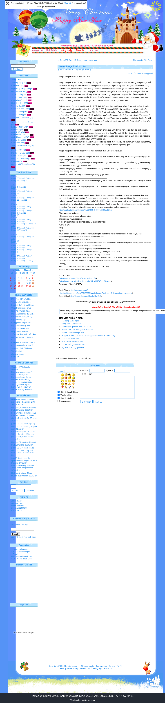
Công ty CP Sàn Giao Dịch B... (24, 342)
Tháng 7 (14, 178)
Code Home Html (18, 137)
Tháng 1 (14, 191)
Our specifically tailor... (20, 375)
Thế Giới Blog (17, 114)
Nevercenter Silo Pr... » (142, 60)
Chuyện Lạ (15, 86)
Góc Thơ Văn (16, 91)
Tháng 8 (21, 178)
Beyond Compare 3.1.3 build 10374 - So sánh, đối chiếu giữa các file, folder (23, 434)
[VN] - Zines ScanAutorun (72, 341)
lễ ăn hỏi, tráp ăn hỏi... (20, 311)
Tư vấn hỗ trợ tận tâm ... (21, 302)
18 (19, 283)
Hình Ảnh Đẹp (17, 103)
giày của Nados (17, 354)
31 (15, 288)
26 (22, 286)
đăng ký (68, 3)
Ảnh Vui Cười (16, 100)
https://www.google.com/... (22, 372)
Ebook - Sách (16, 156)
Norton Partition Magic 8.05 (73, 333)
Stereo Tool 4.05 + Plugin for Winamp (77, 330)
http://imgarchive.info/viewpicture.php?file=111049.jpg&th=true (85, 281)
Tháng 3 (29, 206)
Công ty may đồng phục (21, 308)
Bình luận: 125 (17, 503)
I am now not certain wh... (22, 387)
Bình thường (142, 73)
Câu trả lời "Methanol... (20, 367)
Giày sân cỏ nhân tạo (20, 331)
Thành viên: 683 (17, 506)
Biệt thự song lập (18, 320)
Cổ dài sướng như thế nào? (73, 344)
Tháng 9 (14, 213)
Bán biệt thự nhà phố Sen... (22, 305)
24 (15, 286)
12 (22, 281)
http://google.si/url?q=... (21, 377)
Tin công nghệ (17, 83)
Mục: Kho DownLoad (88, 60)
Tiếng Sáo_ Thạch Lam (71, 324)
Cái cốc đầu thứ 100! (70, 339)
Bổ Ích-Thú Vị (17, 140)
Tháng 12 (23, 180)
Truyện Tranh (16, 97)
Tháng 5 (21, 209)
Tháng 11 (15, 180)
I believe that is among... (21, 379)
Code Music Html (18, 135)
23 (11, 286)
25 (19, 286)
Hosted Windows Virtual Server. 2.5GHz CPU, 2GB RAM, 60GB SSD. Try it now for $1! (82, 695)
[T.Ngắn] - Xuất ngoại (70, 321)
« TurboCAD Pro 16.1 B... (68, 60)
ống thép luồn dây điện (20, 326)
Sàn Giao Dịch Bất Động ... (22, 348)
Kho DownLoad (17, 109)
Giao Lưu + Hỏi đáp (19, 158)
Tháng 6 (14, 211)
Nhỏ (151, 73)
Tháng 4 (14, 187)
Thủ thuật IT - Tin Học (20, 117)
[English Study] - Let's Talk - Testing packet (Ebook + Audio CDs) (88, 336)
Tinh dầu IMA (16, 351)
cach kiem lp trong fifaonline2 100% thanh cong (23, 467)
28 (30, 286)
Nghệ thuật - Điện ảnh (20, 88)
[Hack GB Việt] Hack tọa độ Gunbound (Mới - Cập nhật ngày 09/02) (22, 450)
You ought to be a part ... (21, 384)
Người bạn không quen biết (73, 347)
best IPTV (15, 357)
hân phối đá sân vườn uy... (22, 317)
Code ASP (15, 130)
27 (27, 286)
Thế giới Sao (16, 106)
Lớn (134, 73)
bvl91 (87, 69)
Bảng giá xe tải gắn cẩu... (22, 323)
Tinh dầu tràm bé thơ (20, 328)
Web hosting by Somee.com (82, 700)
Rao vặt (14, 161)
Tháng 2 (21, 198)
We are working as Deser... (22, 389)
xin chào (14, 370)
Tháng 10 (29, 178)
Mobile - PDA (16, 150)
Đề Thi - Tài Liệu (18, 153)
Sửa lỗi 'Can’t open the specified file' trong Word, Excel (24, 459)
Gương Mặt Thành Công (21, 164)
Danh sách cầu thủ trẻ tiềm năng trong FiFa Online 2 (22, 401)
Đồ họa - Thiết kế (18, 127)
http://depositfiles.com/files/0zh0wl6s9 (85, 296)
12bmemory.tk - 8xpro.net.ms (94, 666)
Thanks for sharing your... (21, 382)
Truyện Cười (16, 94)
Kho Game (15, 143)
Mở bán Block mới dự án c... (23, 314)
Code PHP (15, 132)
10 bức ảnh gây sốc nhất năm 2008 (76, 327)
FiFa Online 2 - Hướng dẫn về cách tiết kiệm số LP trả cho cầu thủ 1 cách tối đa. (23, 415)
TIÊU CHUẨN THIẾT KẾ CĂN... (24, 334)
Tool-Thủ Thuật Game (20, 145)
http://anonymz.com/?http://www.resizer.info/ (78, 278)
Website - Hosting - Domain (22, 122)
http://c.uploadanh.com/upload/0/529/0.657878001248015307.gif (85, 210)
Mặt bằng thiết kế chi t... (21, 299)
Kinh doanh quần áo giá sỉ (22, 345)
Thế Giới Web (17, 111)
